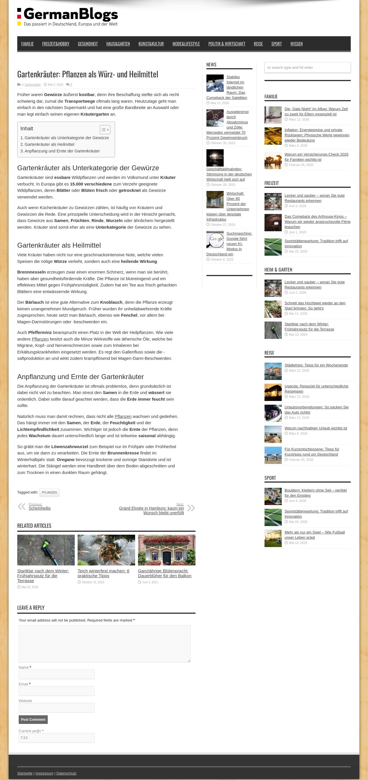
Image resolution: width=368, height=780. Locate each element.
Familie (27, 43)
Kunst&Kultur (151, 43)
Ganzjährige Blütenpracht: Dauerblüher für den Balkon (164, 573)
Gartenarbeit (33, 84)
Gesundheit (88, 43)
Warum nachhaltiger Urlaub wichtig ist (316, 428)
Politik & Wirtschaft (226, 43)
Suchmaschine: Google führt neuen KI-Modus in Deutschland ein (229, 243)
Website (25, 701)
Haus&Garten (118, 43)
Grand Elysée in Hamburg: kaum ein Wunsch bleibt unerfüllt (149, 508)
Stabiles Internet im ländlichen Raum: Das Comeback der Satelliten (226, 87)
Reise (258, 43)
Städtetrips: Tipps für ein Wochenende (316, 365)
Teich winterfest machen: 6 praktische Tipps (103, 573)
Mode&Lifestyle (186, 43)
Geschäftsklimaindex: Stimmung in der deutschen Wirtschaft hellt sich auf (229, 174)
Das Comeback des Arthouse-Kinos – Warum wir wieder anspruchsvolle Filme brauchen (317, 221)
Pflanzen (40, 339)
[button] (102, 130)
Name (24, 668)
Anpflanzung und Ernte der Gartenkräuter (62, 151)
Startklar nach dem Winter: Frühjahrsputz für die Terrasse (43, 575)
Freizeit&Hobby (55, 43)
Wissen (296, 43)
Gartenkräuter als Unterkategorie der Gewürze (67, 137)
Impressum (45, 774)
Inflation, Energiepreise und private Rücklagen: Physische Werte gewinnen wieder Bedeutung (317, 135)
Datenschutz (67, 774)
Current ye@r (31, 732)
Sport (276, 43)
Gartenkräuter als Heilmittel (49, 144)
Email (23, 685)
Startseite (25, 774)
